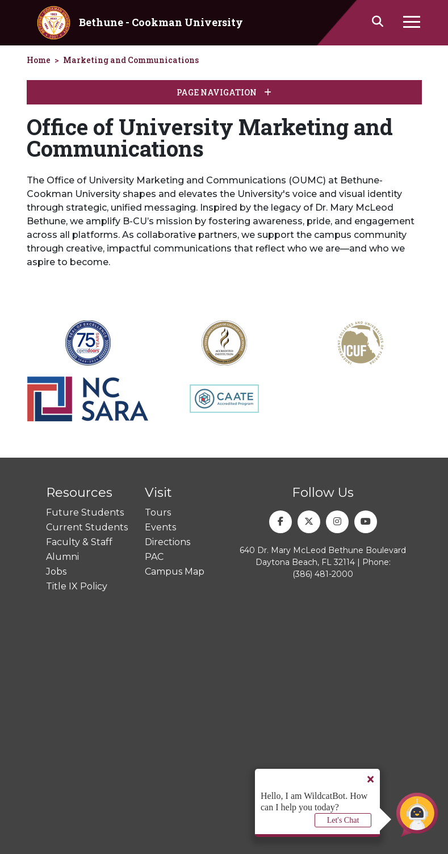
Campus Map (174, 571)
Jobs (56, 571)
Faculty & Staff (79, 542)
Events (160, 527)
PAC (154, 556)
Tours (158, 512)
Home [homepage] (39, 60)
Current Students (87, 527)
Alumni (62, 556)
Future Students (85, 512)
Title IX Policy (76, 586)
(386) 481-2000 (322, 574)
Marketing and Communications (131, 60)
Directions (167, 542)
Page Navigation (224, 92)
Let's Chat (343, 820)
